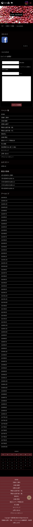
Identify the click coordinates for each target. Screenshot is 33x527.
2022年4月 (4, 282)
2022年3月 (4, 286)
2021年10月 (4, 302)
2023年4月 (4, 246)
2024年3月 (4, 227)
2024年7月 (4, 214)
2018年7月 (4, 397)
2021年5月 (4, 312)
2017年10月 (4, 423)
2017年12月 (4, 417)
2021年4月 (4, 315)
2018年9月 (4, 391)
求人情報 (3, 144)
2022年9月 (4, 269)
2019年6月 (4, 364)
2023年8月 (4, 233)
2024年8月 (4, 210)
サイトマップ (5, 150)
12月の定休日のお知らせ (8, 182)
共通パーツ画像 (10, 26)
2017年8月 (4, 430)
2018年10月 (4, 387)
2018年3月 (4, 410)
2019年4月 (4, 368)
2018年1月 (4, 414)
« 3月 (2, 451)
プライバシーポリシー (7, 157)
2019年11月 (4, 351)
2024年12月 (4, 200)
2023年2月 (4, 253)
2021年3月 (4, 318)
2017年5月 (4, 440)
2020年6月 (4, 345)
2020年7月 (4, 341)
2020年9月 (4, 335)
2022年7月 (4, 273)
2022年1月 (4, 292)
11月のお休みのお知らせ (8, 185)
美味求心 (3, 134)
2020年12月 (4, 325)
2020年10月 (4, 332)
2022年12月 (4, 259)
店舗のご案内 (5, 117)
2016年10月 (4, 446)
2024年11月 (4, 204)
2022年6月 (4, 276)
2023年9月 (4, 230)
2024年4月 (4, 223)
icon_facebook (5, 52)
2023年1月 (4, 256)
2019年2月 (4, 374)
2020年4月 (4, 348)
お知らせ (3, 166)
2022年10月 (4, 266)
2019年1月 (4, 378)
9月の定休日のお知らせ (7, 188)
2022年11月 (4, 263)
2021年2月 (4, 322)
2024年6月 (4, 217)
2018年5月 (4, 404)
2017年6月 (4, 437)
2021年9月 (4, 305)
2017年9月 (4, 427)
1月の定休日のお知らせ (7, 178)
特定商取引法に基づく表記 (8, 147)
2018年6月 (4, 400)
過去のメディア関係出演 (8, 140)
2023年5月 (4, 243)
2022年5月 (4, 279)
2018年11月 (4, 384)
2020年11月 (4, 328)
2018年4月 (4, 407)
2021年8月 (4, 309)
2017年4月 (4, 443)
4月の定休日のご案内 (7, 175)
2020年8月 (4, 338)
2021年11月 (4, 299)
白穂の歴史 (4, 137)
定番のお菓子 (5, 124)
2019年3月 (4, 371)
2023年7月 (4, 237)
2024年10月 (4, 207)
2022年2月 (4, 289)
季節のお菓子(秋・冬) (7, 130)
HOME (3, 114)
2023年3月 (4, 250)
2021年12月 (4, 296)
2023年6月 (4, 240)
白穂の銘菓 (4, 121)
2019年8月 (4, 358)
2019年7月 (4, 361)
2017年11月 (4, 420)
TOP (2, 26)
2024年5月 (4, 220)
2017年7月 (4, 433)
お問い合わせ (5, 153)
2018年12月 (4, 381)
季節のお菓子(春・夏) (7, 127)
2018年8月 (4, 394)
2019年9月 (4, 355)
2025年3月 (4, 197)
